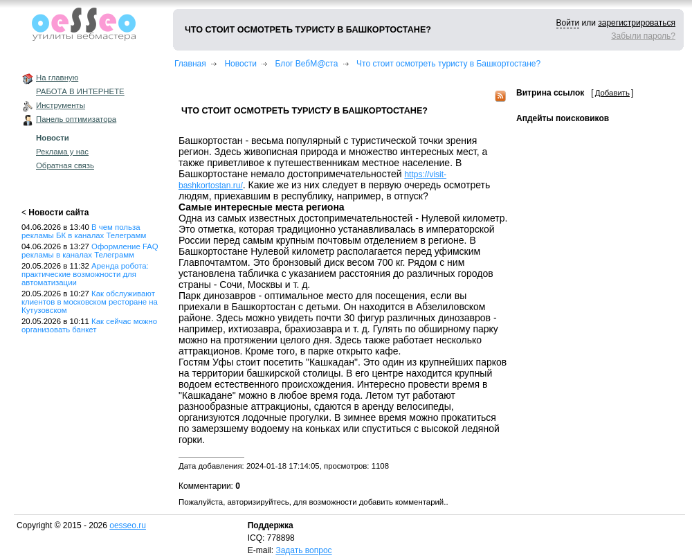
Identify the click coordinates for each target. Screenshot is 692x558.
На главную (57, 77)
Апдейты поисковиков (562, 118)
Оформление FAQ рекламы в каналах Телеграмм (89, 250)
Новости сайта (58, 212)
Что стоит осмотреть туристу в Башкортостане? (448, 64)
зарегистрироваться (636, 23)
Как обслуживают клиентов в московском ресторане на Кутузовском (89, 301)
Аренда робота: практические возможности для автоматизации (85, 274)
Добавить (612, 93)
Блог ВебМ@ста (306, 64)
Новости (52, 138)
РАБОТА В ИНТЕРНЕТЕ (80, 91)
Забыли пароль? (643, 36)
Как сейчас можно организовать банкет (89, 325)
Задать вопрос (303, 550)
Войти (568, 23)
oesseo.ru (127, 525)
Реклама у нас (62, 151)
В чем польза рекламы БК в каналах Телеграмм (83, 231)
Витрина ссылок (550, 93)
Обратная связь (65, 165)
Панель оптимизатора (76, 119)
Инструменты (60, 105)
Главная (190, 64)
